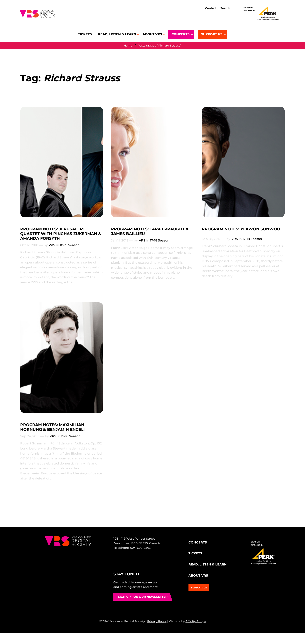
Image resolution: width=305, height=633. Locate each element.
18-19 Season (70, 245)
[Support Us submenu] (212, 34)
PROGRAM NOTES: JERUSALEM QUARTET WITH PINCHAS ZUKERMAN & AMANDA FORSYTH (60, 234)
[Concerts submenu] (181, 34)
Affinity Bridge (196, 621)
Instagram (125, 562)
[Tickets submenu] (86, 34)
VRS (52, 245)
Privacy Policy (157, 621)
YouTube (142, 562)
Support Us (199, 587)
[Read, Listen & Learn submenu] (118, 34)
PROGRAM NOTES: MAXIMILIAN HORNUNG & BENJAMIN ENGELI (52, 427)
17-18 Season (159, 240)
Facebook (116, 562)
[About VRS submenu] (154, 34)
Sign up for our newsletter (142, 597)
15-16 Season (71, 436)
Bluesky (133, 562)
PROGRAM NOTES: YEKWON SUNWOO (241, 229)
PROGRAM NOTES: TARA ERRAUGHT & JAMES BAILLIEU (150, 231)
